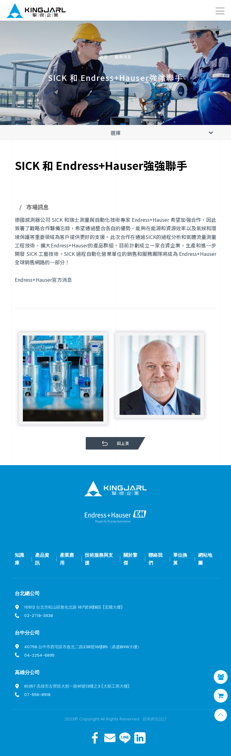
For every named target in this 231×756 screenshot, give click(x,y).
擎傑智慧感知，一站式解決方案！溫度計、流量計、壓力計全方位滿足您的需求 (36, 11)
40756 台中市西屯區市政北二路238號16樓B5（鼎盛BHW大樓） (82, 647)
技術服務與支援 (99, 559)
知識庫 (19, 559)
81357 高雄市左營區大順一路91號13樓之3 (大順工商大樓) (77, 686)
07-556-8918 (37, 695)
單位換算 (180, 559)
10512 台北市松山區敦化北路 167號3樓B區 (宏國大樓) (73, 607)
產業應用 (67, 559)
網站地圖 (205, 559)
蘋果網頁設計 (154, 719)
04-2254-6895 (39, 655)
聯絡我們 (155, 559)
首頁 (104, 57)
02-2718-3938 (38, 616)
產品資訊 (42, 559)
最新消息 (123, 57)
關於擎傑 (130, 559)
